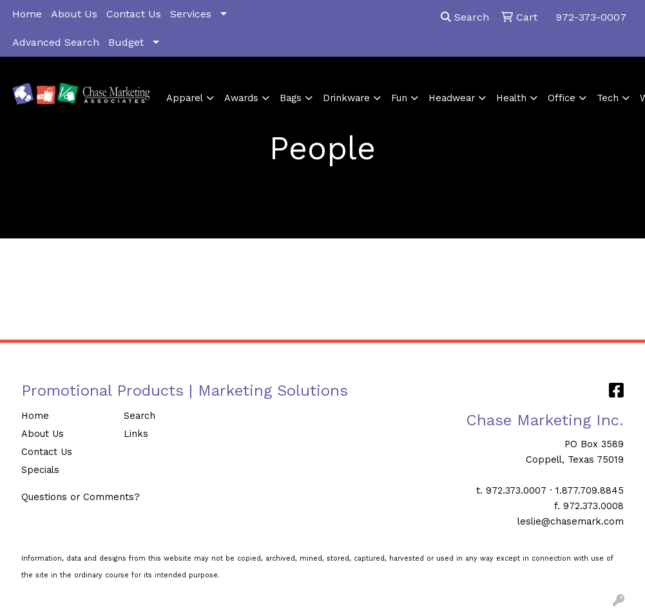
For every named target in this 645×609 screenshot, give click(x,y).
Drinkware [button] (346, 98)
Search (465, 17)
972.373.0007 (516, 490)
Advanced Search (55, 42)
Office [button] (561, 98)
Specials (40, 470)
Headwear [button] (451, 98)
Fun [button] (399, 98)
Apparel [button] (184, 98)
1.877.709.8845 (589, 490)
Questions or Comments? (80, 497)
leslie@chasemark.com (570, 521)
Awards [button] (241, 98)
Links (136, 434)
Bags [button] (291, 98)
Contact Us (133, 14)
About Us (74, 14)
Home (27, 14)
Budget (126, 42)
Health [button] (511, 98)
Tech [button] (608, 98)
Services (190, 14)
